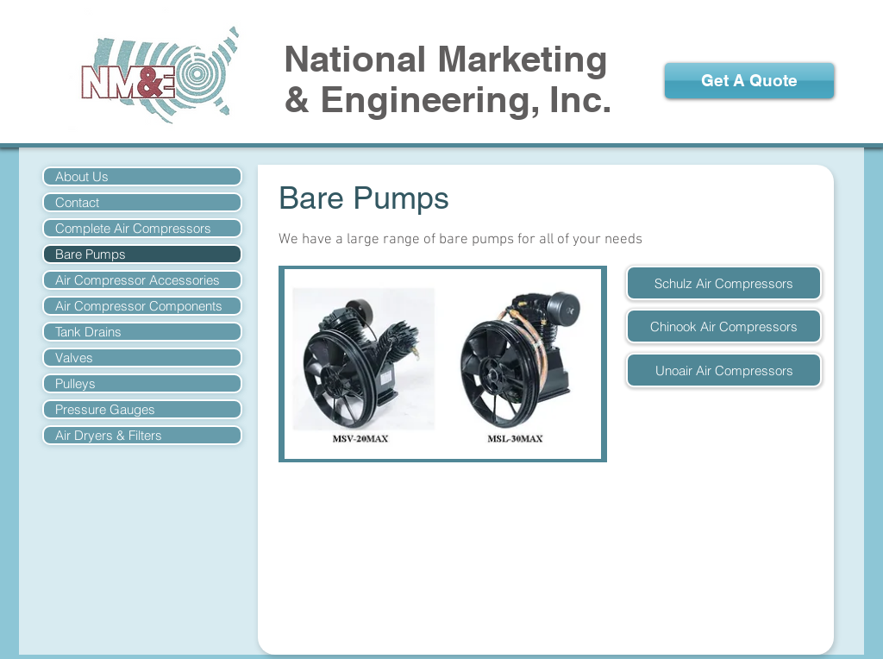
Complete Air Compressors (133, 228)
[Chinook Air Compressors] (724, 326)
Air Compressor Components (138, 306)
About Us (82, 176)
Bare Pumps (90, 254)
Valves (74, 357)
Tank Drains (88, 331)
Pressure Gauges (105, 409)
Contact (77, 202)
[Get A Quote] (749, 80)
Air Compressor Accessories (137, 280)
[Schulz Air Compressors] (724, 283)
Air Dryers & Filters (108, 435)
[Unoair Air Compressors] (724, 370)
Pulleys (75, 383)
